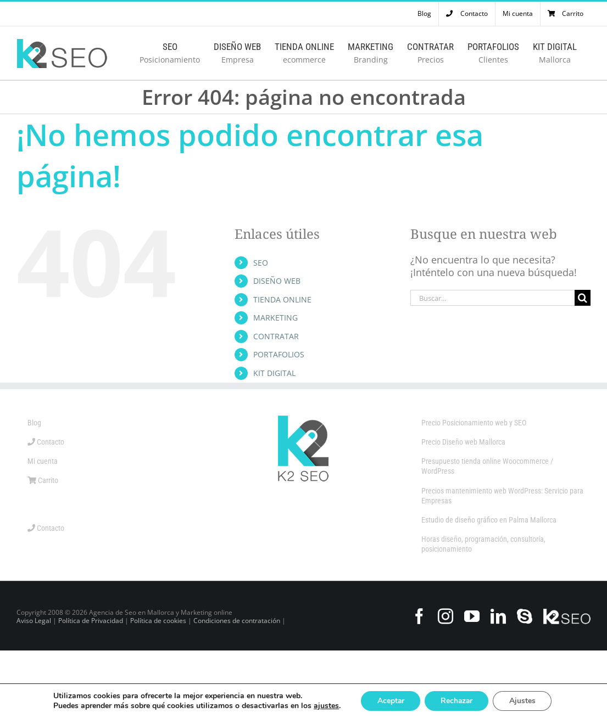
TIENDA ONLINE (282, 299)
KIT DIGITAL (274, 373)
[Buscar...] (492, 298)
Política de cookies (158, 620)
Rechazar (457, 700)
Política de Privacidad (90, 620)
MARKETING (275, 317)
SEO (260, 262)
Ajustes (524, 700)
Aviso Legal (33, 620)
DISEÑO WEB (276, 281)
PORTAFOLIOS (278, 354)
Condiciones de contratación (237, 620)
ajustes (324, 706)
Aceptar (389, 700)
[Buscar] (583, 298)
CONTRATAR (276, 336)
